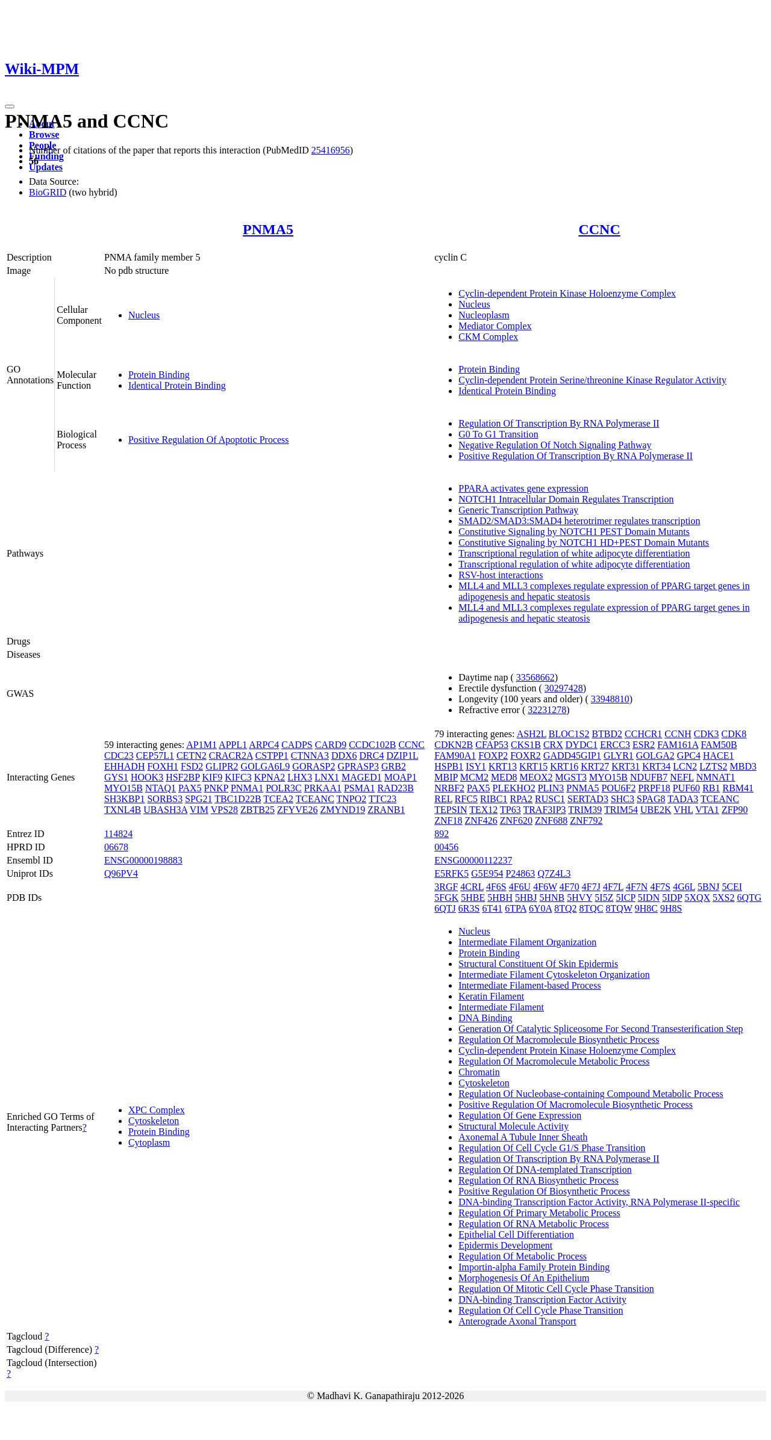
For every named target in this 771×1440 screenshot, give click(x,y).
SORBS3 (165, 799)
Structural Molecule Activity (513, 1126)
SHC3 (622, 799)
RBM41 (738, 788)
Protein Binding (159, 374)
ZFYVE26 (297, 810)
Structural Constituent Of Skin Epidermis (538, 964)
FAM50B (719, 745)
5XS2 (723, 897)
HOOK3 (147, 777)
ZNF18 (448, 820)
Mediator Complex (494, 326)
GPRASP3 (358, 766)
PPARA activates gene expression (523, 488)
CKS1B (526, 745)
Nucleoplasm (483, 315)
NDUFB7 (648, 777)
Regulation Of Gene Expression (519, 1115)
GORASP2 (313, 766)
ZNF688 (551, 820)
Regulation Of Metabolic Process (522, 1256)
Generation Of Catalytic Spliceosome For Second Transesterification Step (600, 1029)
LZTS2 (713, 766)
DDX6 (344, 755)
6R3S (469, 908)
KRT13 (503, 766)
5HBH (500, 897)
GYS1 (116, 777)
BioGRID (47, 192)
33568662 (535, 677)
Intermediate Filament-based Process (529, 985)
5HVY (579, 897)
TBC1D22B (237, 799)
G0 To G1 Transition (498, 434)
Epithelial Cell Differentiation (516, 1234)
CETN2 (191, 755)
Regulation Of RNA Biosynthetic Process (538, 1180)
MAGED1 (362, 777)
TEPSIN (450, 810)
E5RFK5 (451, 873)
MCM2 (474, 777)
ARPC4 (264, 745)
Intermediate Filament (501, 1007)
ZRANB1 (386, 810)
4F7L (613, 887)
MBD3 (743, 766)
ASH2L (531, 734)
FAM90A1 (455, 755)
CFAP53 (491, 745)
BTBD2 (607, 734)
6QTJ (445, 908)
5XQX (697, 897)
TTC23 (382, 799)
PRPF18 (654, 788)
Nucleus (144, 315)
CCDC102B (372, 745)
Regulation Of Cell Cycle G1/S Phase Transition (551, 1148)
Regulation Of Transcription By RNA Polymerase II (558, 423)
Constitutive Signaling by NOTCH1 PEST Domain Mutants (574, 532)
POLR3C (284, 788)
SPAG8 (651, 799)
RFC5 (466, 799)
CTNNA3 (310, 755)
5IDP (672, 897)
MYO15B (123, 788)
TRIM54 (621, 810)
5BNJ (708, 887)
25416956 (330, 150)
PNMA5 (268, 229)
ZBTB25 (257, 810)
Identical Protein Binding (177, 385)
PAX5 (190, 788)
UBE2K (656, 810)
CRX (553, 745)
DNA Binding (485, 1018)
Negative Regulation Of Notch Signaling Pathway (554, 445)
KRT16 (564, 766)
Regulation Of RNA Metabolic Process (533, 1224)
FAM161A (677, 745)
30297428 (564, 688)
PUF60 (686, 788)
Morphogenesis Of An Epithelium (523, 1278)
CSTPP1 (272, 755)
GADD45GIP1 (572, 755)
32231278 (547, 710)
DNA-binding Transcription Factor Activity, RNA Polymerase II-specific (599, 1202)
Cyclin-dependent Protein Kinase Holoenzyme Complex (567, 293)
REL (443, 799)
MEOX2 (535, 777)
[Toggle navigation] (9, 106)
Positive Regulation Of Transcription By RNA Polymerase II (575, 456)
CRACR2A (231, 755)
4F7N (637, 887)
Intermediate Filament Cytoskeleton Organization (553, 974)
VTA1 (707, 810)
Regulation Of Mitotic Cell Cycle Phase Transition (556, 1289)
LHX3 (299, 777)
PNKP (216, 788)
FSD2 (192, 766)
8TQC (591, 908)
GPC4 (689, 755)
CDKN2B (453, 745)
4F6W (545, 887)
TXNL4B (122, 810)
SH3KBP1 (124, 799)
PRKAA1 (323, 788)
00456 (446, 847)
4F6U (520, 887)
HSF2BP (182, 777)
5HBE (473, 897)
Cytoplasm (149, 1142)
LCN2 (685, 766)
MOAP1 (400, 777)
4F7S (660, 887)
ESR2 (643, 745)
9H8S (671, 908)
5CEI (732, 887)
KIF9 (212, 777)
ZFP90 (735, 810)
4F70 (569, 887)
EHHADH (124, 766)
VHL (683, 810)
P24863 (520, 873)
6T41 (492, 908)
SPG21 (198, 799)
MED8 (504, 777)
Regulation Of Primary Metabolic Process (539, 1213)
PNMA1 (247, 788)
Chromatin (478, 1072)
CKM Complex (488, 337)
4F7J (591, 887)
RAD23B (396, 788)
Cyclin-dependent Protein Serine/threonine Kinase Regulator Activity (592, 380)
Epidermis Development (505, 1245)
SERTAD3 (587, 799)
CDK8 (734, 734)
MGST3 (571, 777)
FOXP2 (493, 755)
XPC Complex (156, 1110)
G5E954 (487, 873)
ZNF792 (586, 820)
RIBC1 (493, 799)
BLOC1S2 (569, 734)
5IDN (649, 897)
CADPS (297, 745)
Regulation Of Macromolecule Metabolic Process (553, 1061)
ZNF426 (480, 820)
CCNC (599, 229)
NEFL (681, 777)
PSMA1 (359, 788)
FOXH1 (162, 766)
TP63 (510, 810)
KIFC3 (238, 777)
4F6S (496, 887)
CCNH (677, 734)
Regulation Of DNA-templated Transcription (545, 1169)
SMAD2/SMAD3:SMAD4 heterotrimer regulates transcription (579, 521)
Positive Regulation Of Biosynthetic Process (543, 1191)
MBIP (446, 777)
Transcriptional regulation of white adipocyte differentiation (574, 553)
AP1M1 (201, 745)
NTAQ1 (160, 788)
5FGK (446, 897)
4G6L (684, 887)
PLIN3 (551, 788)
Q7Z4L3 (553, 873)
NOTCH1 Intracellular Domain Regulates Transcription (565, 499)
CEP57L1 (155, 755)
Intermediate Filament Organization (527, 942)
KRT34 (656, 766)
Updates (46, 167)
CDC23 (119, 755)
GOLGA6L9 (265, 766)
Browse (44, 134)
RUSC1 (550, 799)
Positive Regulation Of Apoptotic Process (208, 439)
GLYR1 (619, 755)
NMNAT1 (715, 777)
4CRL (472, 887)
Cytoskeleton (153, 1121)
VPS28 (224, 810)
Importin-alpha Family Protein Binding (534, 1267)
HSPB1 (448, 766)
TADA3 (682, 799)
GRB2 (393, 766)
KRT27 (595, 766)
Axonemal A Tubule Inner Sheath (522, 1137)
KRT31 (625, 766)
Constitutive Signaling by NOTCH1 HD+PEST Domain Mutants (583, 542)
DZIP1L (402, 755)
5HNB (551, 897)
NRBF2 (449, 788)
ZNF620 (516, 820)
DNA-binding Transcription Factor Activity (542, 1299)
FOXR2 (525, 755)
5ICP (625, 897)
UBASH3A (165, 810)
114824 (118, 834)
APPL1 (233, 745)
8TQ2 (565, 908)
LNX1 (326, 777)
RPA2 (521, 799)
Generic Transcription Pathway (518, 510)
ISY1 (476, 766)
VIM (199, 810)
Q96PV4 (121, 873)
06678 (116, 847)
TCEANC (315, 799)
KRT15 (533, 766)
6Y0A (540, 908)
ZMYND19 (342, 810)
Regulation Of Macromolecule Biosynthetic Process (558, 1039)
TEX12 (483, 810)
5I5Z (604, 897)
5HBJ (526, 897)
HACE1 (718, 755)
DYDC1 (582, 745)
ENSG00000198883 (143, 860)
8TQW (619, 908)
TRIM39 (585, 810)
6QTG (749, 897)
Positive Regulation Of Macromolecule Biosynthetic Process (575, 1104)
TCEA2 (278, 799)
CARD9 (330, 745)
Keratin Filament (491, 996)
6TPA (515, 908)
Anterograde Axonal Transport (517, 1321)
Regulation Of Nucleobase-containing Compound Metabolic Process (590, 1094)
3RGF (446, 887)
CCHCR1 (643, 734)
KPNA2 (270, 777)
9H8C (646, 908)
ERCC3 (615, 745)
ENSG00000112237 (473, 860)
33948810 (610, 699)
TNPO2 (352, 799)
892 (441, 834)
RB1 (711, 788)
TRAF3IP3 (544, 810)
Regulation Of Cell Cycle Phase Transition (540, 1310)
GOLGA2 (655, 755)
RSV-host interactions (500, 575)
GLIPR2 (221, 766)
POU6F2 (618, 788)
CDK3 (706, 734)
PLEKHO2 (514, 788)
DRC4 (372, 755)
